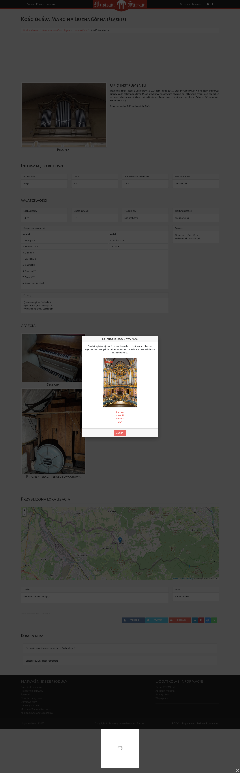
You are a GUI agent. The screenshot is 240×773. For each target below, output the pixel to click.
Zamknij (120, 433)
